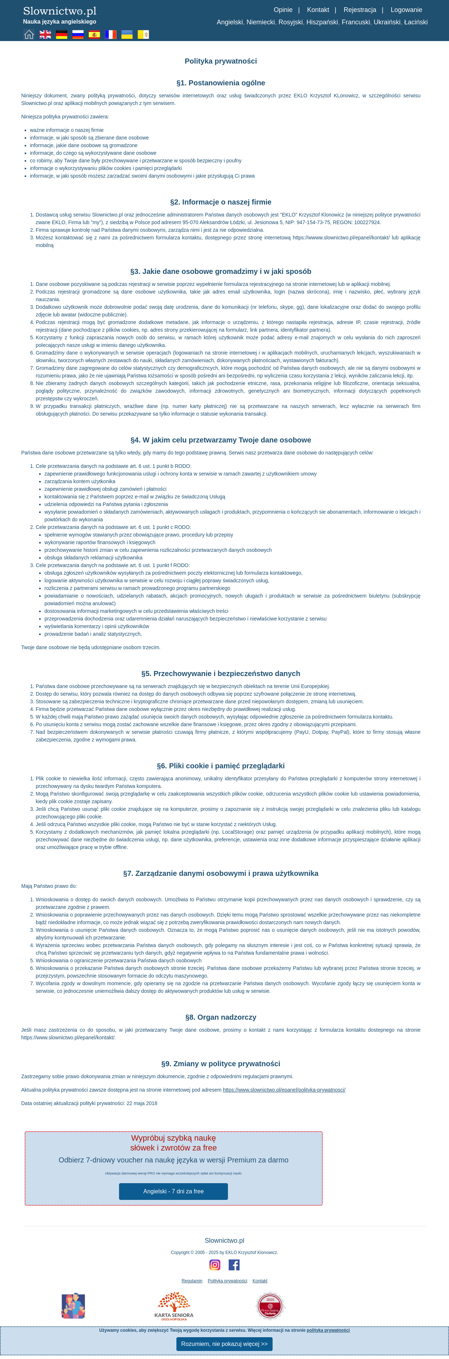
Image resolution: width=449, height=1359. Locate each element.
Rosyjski (290, 22)
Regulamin (191, 1280)
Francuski (356, 22)
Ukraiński (387, 22)
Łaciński (416, 22)
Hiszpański (322, 22)
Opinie (283, 9)
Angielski (230, 22)
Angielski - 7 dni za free (173, 1191)
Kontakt (318, 9)
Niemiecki (260, 22)
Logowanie (406, 9)
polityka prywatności (328, 1330)
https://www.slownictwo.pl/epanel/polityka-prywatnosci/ (284, 1090)
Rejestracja (360, 9)
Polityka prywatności (227, 1280)
